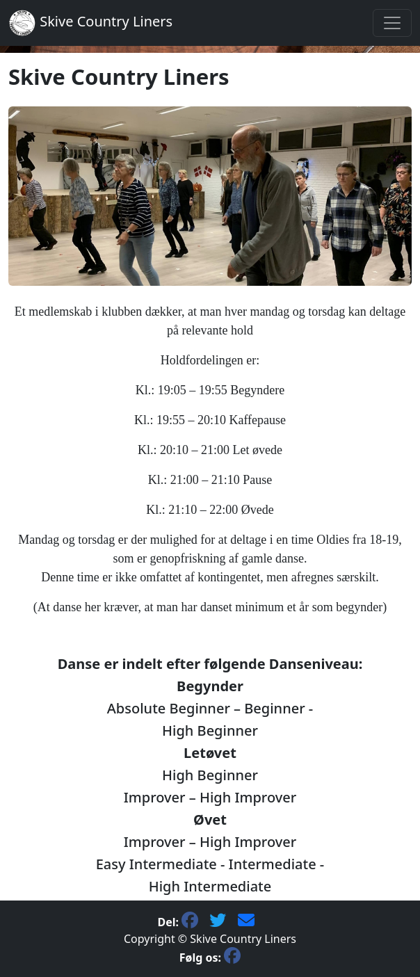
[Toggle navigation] (392, 23)
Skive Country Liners (90, 23)
